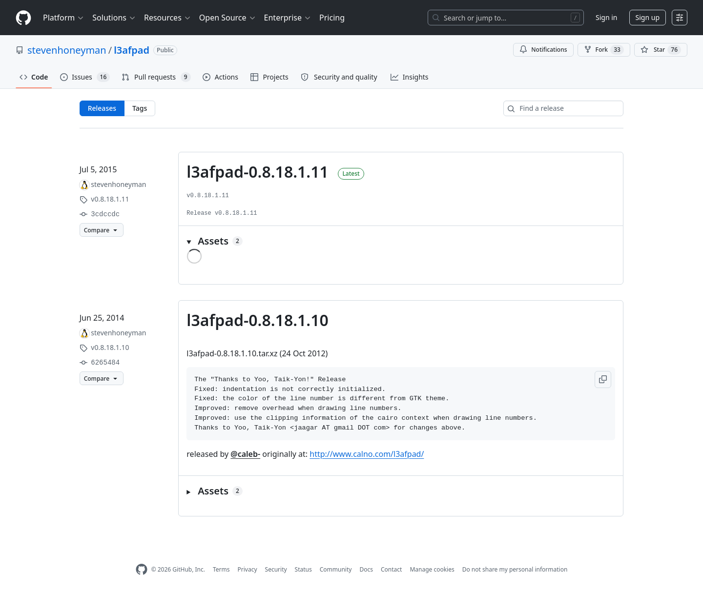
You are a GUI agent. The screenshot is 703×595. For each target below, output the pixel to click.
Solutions (114, 17)
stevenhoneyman (66, 50)
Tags (139, 108)
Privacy (247, 569)
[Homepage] (23, 18)
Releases (102, 108)
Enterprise (287, 17)
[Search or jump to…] (505, 17)
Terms (221, 569)
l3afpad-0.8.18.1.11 (257, 171)
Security (276, 569)
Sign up (648, 17)
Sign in (606, 17)
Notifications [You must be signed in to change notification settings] (543, 49)
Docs (366, 569)
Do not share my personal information (515, 569)
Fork (604, 50)
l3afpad (131, 50)
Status (303, 569)
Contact (391, 569)
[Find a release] (563, 108)
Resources (167, 17)
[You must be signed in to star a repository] (660, 50)
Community (336, 569)
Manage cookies (432, 569)
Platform (63, 17)
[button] (400, 241)
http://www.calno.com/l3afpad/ (367, 454)
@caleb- (245, 454)
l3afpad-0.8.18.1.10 (257, 319)
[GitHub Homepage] (141, 569)
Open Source (227, 17)
